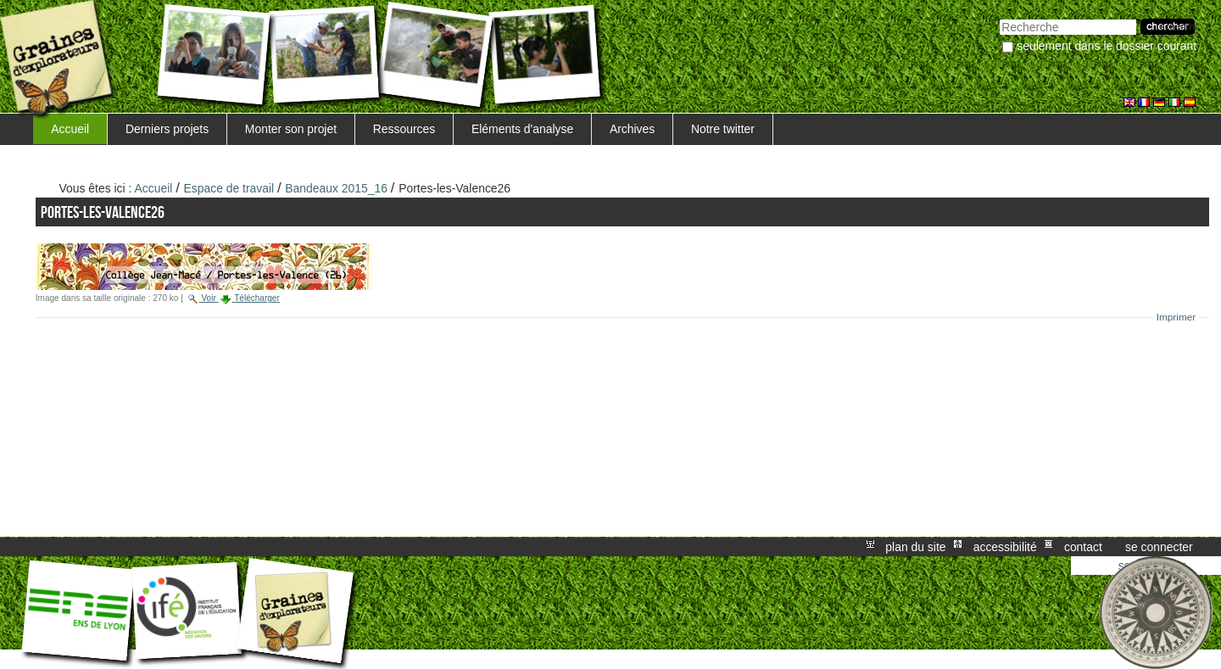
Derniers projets (167, 129)
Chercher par (999, 17)
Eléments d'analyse (522, 129)
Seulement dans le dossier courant (1106, 46)
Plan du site (915, 547)
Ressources (404, 129)
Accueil (70, 129)
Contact (1083, 547)
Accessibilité (1005, 547)
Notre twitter (723, 129)
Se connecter (1159, 547)
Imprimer (1176, 317)
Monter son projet (291, 129)
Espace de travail (229, 188)
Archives (632, 129)
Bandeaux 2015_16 (336, 188)
